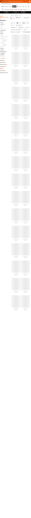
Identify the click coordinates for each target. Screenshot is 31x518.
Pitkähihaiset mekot (19, 359)
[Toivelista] (25, 6)
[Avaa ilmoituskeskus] (23, 6)
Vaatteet (17, 15)
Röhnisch (17, 387)
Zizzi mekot (3, 364)
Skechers (2, 372)
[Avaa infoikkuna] (29, 1)
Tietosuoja (5, 428)
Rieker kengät (3, 366)
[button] (18, 18)
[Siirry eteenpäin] (26, 9)
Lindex (17, 384)
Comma (2, 384)
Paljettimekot (18, 361)
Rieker (2, 379)
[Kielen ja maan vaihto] (28, 4)
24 (20, 15)
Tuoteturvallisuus (16, 430)
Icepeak (17, 374)
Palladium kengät (19, 356)
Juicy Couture (18, 377)
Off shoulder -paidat (5, 354)
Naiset (2, 6)
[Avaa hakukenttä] (28, 9)
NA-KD (17, 385)
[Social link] (2, 399)
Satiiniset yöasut (4, 356)
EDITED (2, 380)
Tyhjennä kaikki (26, 32)
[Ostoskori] (28, 6)
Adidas (2, 387)
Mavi (16, 372)
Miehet (6, 6)
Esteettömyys (25, 428)
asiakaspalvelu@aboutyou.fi (7, 342)
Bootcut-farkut (18, 358)
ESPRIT (17, 380)
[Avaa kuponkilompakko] (17, 6)
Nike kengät (3, 359)
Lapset (10, 6)
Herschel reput (18, 354)
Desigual (2, 377)
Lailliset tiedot (18, 428)
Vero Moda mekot (4, 361)
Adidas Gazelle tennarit (20, 364)
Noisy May (17, 379)
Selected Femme (4, 385)
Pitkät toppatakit (4, 358)
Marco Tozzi (3, 374)
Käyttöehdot (11, 428)
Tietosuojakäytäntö (15, 340)
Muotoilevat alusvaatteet (20, 366)
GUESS (2, 382)
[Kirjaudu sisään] (20, 6)
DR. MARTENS (18, 382)
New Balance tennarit (5, 353)
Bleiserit (17, 353)
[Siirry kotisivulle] (8, 394)
